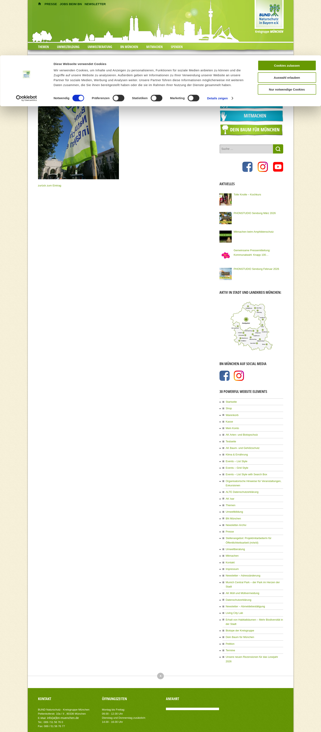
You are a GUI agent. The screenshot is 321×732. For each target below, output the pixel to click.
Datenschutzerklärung (238, 586)
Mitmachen (232, 548)
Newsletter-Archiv (235, 519)
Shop (229, 407)
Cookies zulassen (287, 10)
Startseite (231, 401)
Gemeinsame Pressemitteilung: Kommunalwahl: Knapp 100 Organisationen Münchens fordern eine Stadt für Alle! (257, 252)
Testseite (230, 439)
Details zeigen (217, 43)
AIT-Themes (70, 725)
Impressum (232, 561)
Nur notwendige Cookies (287, 34)
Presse (229, 525)
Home (138, 56)
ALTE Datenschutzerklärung (241, 487)
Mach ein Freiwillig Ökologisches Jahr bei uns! (167, 56)
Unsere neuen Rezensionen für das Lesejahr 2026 (253, 641)
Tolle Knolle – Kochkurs (246, 194)
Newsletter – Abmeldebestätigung (244, 593)
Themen (230, 500)
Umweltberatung (235, 542)
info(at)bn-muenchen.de (61, 697)
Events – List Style (236, 458)
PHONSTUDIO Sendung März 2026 (253, 212)
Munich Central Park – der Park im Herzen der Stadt (254, 574)
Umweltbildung (234, 506)
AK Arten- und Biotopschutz (241, 433)
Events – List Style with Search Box (245, 471)
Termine (230, 635)
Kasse (229, 420)
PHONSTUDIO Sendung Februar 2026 (255, 268)
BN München (233, 513)
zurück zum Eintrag (48, 185)
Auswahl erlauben (287, 22)
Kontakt (230, 555)
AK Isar (230, 494)
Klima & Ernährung (236, 452)
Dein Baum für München (239, 622)
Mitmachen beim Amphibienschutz (252, 231)
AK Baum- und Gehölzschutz (241, 445)
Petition (230, 629)
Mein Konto (232, 426)
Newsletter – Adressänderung (242, 567)
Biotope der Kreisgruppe (239, 616)
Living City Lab (234, 599)
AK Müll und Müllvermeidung (241, 580)
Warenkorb (232, 414)
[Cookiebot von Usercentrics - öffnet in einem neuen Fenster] (26, 43)
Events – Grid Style (236, 464)
